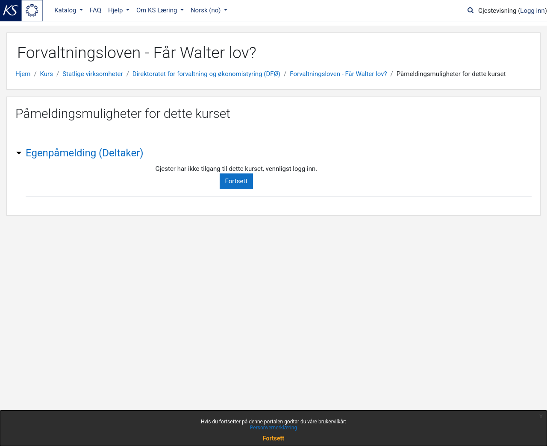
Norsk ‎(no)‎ (206, 10)
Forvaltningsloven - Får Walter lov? (338, 74)
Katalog (66, 10)
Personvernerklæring (273, 428)
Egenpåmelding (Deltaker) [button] (85, 153)
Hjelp (116, 10)
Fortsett (236, 181)
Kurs (46, 74)
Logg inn (532, 11)
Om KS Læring (157, 10)
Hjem (22, 74)
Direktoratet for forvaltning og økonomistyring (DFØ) (206, 74)
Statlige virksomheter (92, 74)
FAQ (95, 10)
